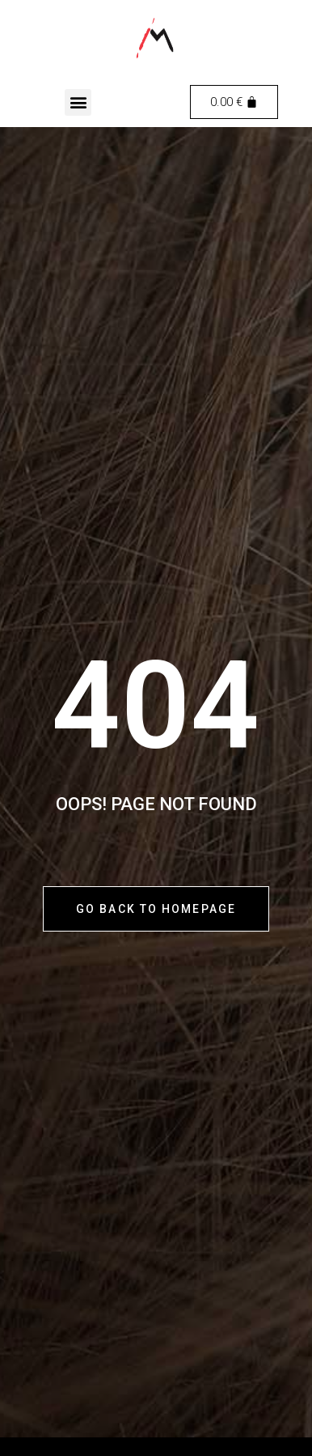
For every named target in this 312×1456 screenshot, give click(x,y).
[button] (78, 102)
